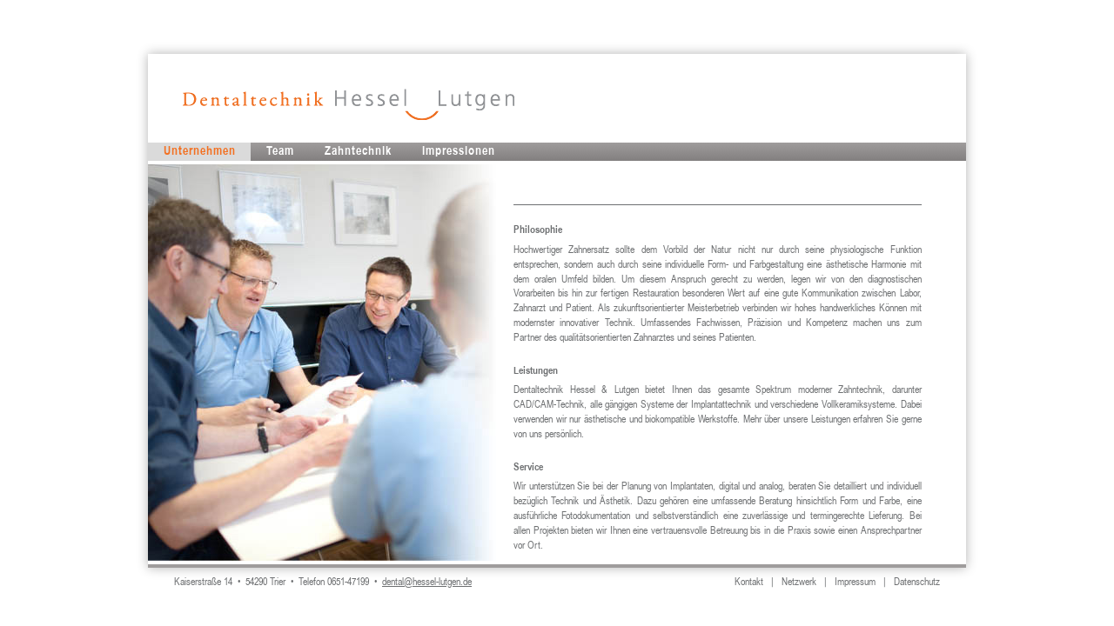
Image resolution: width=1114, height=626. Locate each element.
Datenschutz (917, 582)
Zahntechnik (358, 151)
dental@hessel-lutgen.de (427, 582)
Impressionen (458, 151)
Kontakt (749, 582)
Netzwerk (799, 582)
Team (280, 151)
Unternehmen (200, 151)
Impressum (855, 582)
